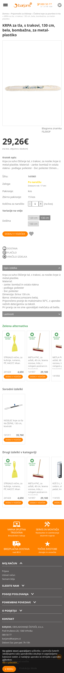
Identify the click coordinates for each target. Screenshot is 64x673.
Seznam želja (8, 579)
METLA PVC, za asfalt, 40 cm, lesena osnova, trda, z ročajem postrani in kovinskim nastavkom (38, 364)
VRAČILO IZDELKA (17, 256)
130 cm (45, 217)
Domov (5, 13)
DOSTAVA (12, 248)
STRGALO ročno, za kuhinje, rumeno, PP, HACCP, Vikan (13, 360)
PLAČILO (12, 252)
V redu (9, 669)
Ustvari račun (8, 575)
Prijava (5, 571)
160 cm (33, 223)
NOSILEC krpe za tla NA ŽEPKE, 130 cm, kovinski (13, 423)
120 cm (33, 217)
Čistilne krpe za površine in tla (47, 13)
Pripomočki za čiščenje (21, 13)
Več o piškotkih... (10, 662)
